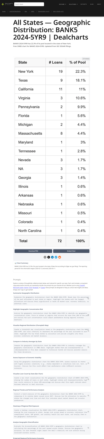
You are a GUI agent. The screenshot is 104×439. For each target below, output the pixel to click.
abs (26, 11)
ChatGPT (82, 285)
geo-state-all (58, 11)
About (99, 4)
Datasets (84, 4)
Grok (30, 288)
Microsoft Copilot (18, 288)
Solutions (73, 4)
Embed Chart (71, 251)
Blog (91, 4)
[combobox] (29, 4)
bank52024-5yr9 (43, 11)
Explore (62, 4)
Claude (43, 288)
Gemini (26, 288)
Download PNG (33, 251)
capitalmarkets (15, 11)
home (3, 11)
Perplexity (35, 288)
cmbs (32, 11)
